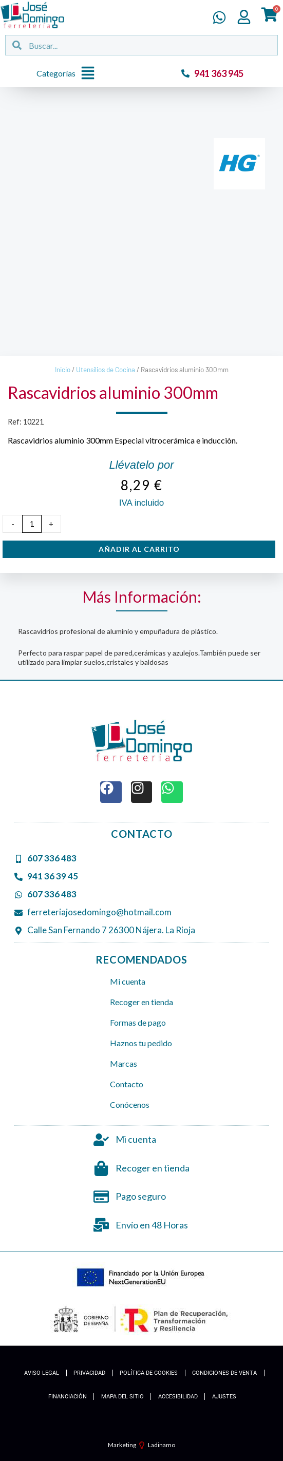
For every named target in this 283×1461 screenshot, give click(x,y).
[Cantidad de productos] (32, 524)
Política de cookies (149, 1373)
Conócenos (129, 1104)
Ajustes (224, 1396)
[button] (68, 74)
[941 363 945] (185, 73)
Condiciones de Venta (224, 1373)
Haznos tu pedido (141, 1043)
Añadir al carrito (139, 549)
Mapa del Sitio (122, 1396)
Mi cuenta (127, 981)
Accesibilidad (178, 1396)
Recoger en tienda (141, 1002)
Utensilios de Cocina (105, 370)
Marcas (123, 1063)
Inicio (62, 370)
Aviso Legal (41, 1373)
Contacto (126, 1084)
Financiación (67, 1396)
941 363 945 (218, 73)
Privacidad (89, 1373)
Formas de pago (138, 1022)
